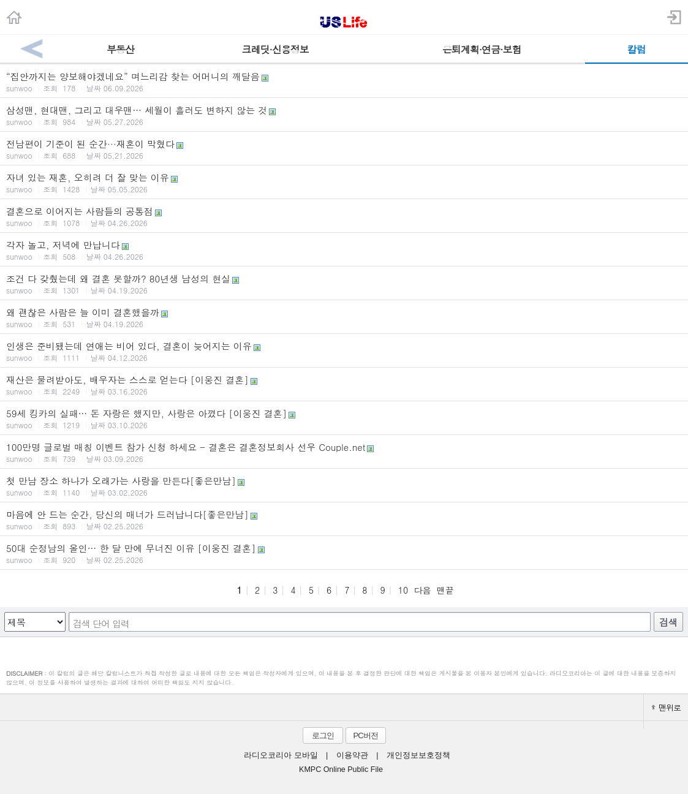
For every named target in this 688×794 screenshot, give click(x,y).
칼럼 (636, 49)
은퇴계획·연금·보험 (481, 49)
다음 (422, 590)
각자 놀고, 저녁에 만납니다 (344, 250)
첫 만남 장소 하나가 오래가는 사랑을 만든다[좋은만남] (344, 485)
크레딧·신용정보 (275, 49)
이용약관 (352, 755)
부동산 (120, 49)
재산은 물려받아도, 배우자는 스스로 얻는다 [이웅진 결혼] (344, 384)
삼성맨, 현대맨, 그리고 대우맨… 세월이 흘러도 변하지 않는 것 (344, 115)
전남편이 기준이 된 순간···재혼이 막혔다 (344, 149)
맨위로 (666, 707)
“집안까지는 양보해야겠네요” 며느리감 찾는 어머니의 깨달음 (344, 81)
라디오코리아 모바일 (280, 755)
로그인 (323, 735)
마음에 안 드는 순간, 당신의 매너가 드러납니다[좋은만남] (344, 519)
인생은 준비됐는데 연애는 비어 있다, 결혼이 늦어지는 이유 (344, 351)
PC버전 (365, 735)
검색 (668, 622)
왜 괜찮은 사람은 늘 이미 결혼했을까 (344, 317)
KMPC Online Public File (341, 769)
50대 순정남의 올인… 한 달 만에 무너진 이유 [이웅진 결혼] (344, 553)
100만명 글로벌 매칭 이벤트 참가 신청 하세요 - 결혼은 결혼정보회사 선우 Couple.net (344, 452)
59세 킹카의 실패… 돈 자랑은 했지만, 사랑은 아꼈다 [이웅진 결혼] (344, 418)
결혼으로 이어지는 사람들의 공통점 (344, 216)
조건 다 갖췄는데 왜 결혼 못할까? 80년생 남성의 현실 (344, 283)
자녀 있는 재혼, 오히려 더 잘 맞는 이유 (344, 182)
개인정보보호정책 (418, 755)
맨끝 (445, 590)
